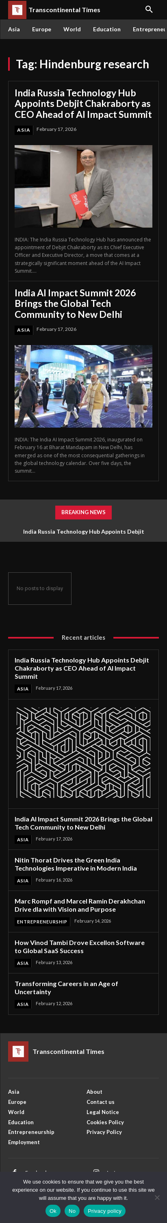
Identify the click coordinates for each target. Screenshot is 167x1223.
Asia (23, 130)
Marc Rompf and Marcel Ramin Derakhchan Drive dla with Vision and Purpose (80, 905)
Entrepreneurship (42, 921)
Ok (53, 1211)
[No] (157, 1197)
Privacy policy (104, 1211)
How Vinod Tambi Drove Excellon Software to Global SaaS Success (80, 946)
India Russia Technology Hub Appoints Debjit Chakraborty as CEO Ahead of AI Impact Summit (83, 103)
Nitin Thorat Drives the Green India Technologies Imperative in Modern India (76, 864)
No (72, 1211)
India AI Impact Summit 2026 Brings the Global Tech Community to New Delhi (75, 303)
